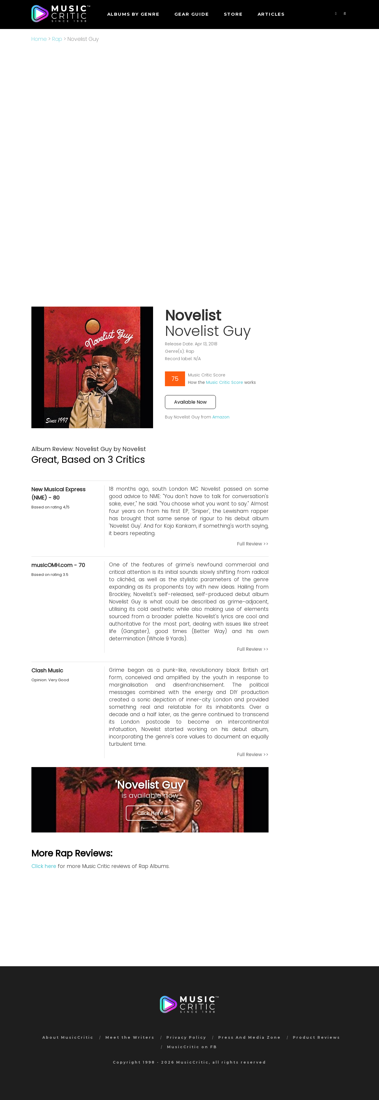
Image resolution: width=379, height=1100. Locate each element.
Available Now (190, 402)
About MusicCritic (68, 1037)
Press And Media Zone (249, 1037)
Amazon (220, 417)
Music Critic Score (224, 382)
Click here (43, 866)
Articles (271, 14)
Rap (57, 39)
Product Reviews (316, 1037)
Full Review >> (253, 543)
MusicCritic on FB (192, 1047)
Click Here (150, 813)
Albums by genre (133, 14)
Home (39, 39)
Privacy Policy (186, 1037)
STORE (233, 14)
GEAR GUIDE (191, 14)
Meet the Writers (130, 1037)
